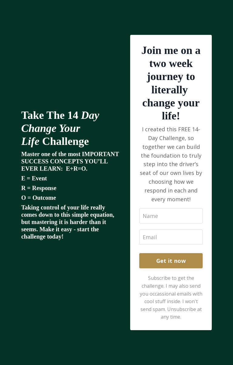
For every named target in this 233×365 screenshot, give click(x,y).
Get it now (171, 260)
